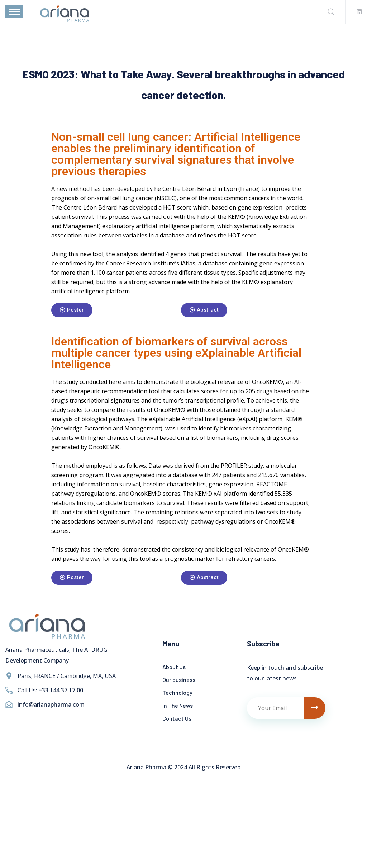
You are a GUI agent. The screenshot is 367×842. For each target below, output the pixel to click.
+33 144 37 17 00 (60, 690)
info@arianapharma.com (51, 704)
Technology (177, 692)
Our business (178, 679)
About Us (174, 666)
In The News (177, 705)
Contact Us (176, 718)
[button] (71, 310)
